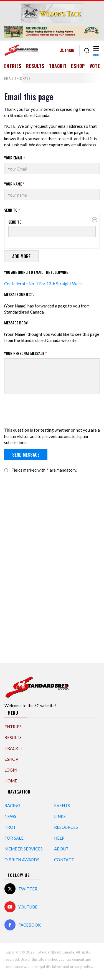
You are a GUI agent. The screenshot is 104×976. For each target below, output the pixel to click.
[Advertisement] (52, 565)
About (61, 848)
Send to (12, 210)
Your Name (14, 184)
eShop (78, 66)
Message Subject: (19, 294)
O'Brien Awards (21, 859)
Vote (95, 66)
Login (69, 50)
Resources (66, 827)
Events (62, 805)
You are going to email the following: (37, 272)
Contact (64, 859)
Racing (12, 805)
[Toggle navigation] (96, 50)
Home (10, 780)
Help (59, 837)
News (10, 816)
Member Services (23, 848)
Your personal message (25, 353)
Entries (13, 66)
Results (35, 66)
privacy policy (81, 966)
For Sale (14, 837)
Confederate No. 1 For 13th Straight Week (43, 283)
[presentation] (46, 411)
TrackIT (58, 66)
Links (60, 816)
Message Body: (16, 323)
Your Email (14, 158)
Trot (10, 827)
